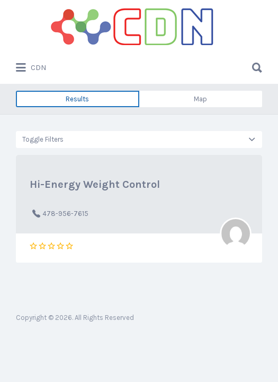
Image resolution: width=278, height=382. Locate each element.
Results (77, 99)
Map (200, 99)
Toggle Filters (43, 139)
